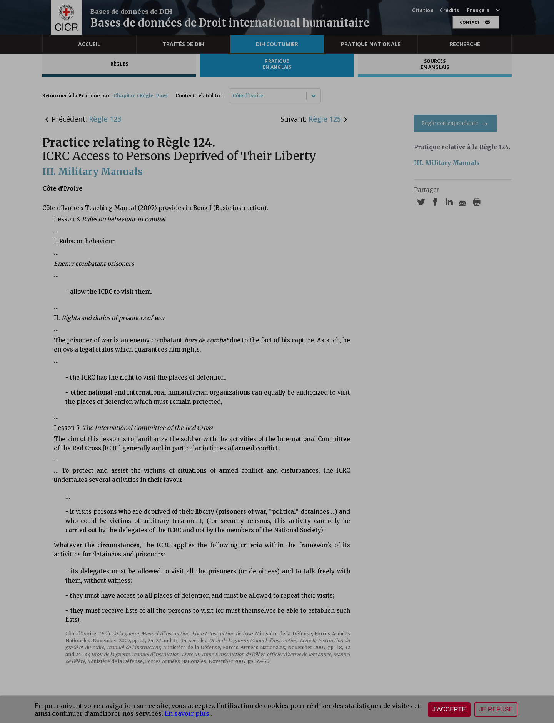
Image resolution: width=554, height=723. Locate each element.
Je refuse (496, 709)
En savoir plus (188, 713)
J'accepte (449, 709)
